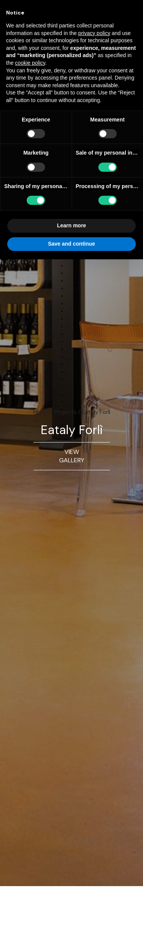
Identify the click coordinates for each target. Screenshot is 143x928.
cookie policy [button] (30, 63)
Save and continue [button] (71, 244)
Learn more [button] (71, 225)
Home (41, 412)
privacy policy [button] (94, 33)
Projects (65, 412)
